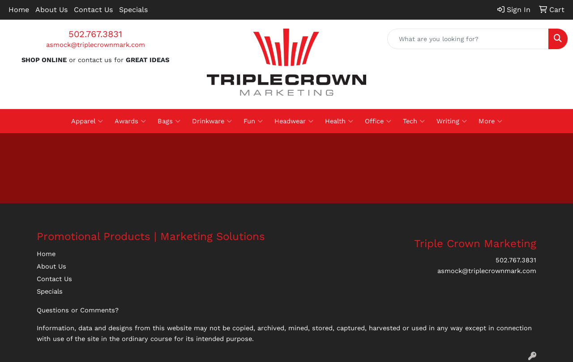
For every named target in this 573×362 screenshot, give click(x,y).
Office (378, 121)
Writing (451, 121)
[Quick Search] (468, 39)
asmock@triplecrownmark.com (95, 45)
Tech (414, 121)
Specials (133, 9)
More (490, 121)
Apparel (87, 121)
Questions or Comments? (78, 310)
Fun (253, 121)
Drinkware (212, 121)
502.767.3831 (95, 34)
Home (19, 9)
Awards (130, 121)
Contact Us (93, 9)
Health (339, 121)
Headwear (293, 121)
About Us (51, 9)
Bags (169, 121)
